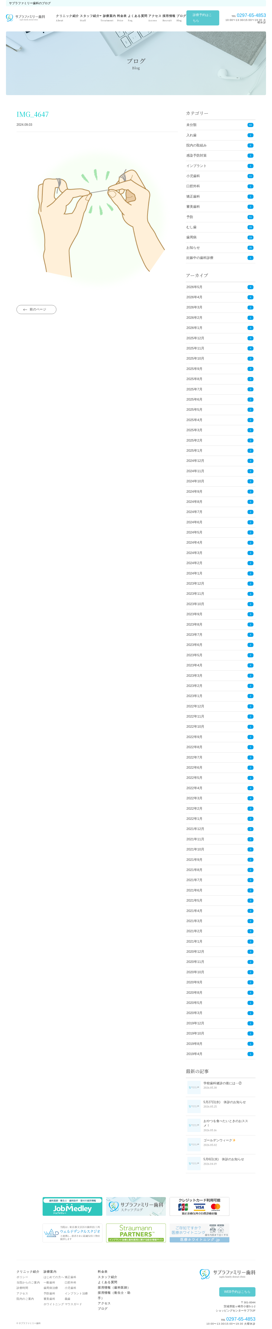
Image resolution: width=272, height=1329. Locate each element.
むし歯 (191, 227)
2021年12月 (219, 829)
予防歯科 (49, 1293)
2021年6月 (219, 890)
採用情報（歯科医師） (114, 1287)
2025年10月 (219, 359)
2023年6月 (219, 645)
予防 (189, 217)
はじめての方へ (54, 1277)
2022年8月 (219, 747)
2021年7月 (219, 880)
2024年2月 (219, 563)
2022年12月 (219, 706)
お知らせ (193, 248)
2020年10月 (219, 972)
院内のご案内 (25, 1298)
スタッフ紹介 (90, 18)
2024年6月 (219, 522)
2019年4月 (219, 1054)
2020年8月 (219, 993)
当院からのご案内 (28, 1282)
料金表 (122, 18)
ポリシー (22, 1277)
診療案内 (108, 17)
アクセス (154, 18)
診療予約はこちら (202, 17)
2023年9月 (219, 614)
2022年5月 (219, 778)
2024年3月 (219, 553)
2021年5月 (219, 901)
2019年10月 (219, 1034)
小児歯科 (193, 176)
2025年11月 (219, 348)
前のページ (38, 310)
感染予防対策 (196, 155)
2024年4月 (219, 543)
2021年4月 (219, 911)
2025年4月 (219, 420)
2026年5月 (219, 287)
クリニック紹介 (67, 18)
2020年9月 (219, 982)
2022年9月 (219, 737)
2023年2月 (219, 686)
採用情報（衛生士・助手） (114, 1295)
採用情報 (169, 18)
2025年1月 (219, 451)
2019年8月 (219, 1044)
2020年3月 (219, 1013)
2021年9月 (219, 860)
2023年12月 (219, 584)
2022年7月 (219, 757)
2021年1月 (219, 941)
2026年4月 (219, 297)
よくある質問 (138, 18)
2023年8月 (219, 624)
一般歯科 (49, 1282)
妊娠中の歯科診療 (199, 258)
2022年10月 (219, 727)
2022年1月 (219, 819)
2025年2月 (219, 440)
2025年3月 (219, 430)
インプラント (196, 166)
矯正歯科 (193, 196)
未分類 (191, 125)
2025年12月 (219, 338)
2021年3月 (219, 921)
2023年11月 (219, 594)
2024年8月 (219, 502)
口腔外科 (193, 186)
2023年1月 (219, 696)
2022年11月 (219, 717)
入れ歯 (191, 135)
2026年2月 (219, 318)
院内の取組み (196, 145)
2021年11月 (219, 839)
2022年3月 (219, 798)
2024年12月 (219, 461)
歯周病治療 (51, 1287)
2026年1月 (219, 328)
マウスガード (73, 1304)
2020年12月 (219, 952)
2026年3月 (219, 307)
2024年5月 (219, 532)
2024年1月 (219, 573)
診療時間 (22, 1287)
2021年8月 (219, 870)
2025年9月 (219, 369)
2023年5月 (219, 655)
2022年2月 (219, 808)
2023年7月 (219, 635)
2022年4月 (219, 788)
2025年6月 (219, 400)
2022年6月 (219, 768)
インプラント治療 (76, 1293)
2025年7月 (219, 389)
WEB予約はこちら (237, 1291)
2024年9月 (219, 491)
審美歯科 (193, 207)
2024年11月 (219, 471)
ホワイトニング (54, 1304)
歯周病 (191, 237)
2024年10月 (219, 481)
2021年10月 (219, 849)
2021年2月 (219, 931)
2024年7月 (219, 512)
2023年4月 (219, 665)
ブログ (181, 18)
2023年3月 (219, 676)
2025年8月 (219, 379)
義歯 (67, 1298)
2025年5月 (219, 410)
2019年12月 (219, 1023)
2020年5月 (219, 1003)
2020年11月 (219, 962)
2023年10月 (219, 604)
